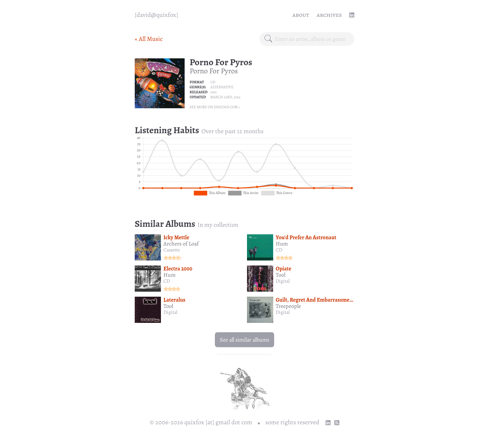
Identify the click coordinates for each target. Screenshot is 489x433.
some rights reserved (292, 422)
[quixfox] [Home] (156, 15)
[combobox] (312, 39)
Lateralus (174, 300)
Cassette (171, 249)
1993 (213, 92)
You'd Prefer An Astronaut (306, 237)
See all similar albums (244, 339)
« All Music (148, 39)
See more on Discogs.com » (215, 107)
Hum (282, 243)
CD (212, 82)
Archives (329, 15)
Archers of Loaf (181, 243)
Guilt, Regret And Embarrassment (315, 300)
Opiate (283, 268)
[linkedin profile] (351, 14)
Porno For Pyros (221, 62)
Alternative (221, 87)
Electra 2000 (177, 268)
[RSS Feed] (336, 422)
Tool (280, 275)
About (301, 15)
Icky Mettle (176, 237)
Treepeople (288, 306)
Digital (283, 281)
